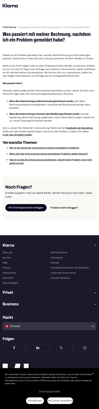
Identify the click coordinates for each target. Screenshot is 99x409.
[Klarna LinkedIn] (37, 348)
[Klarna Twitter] (61, 348)
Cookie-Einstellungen (49, 391)
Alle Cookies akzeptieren (60, 401)
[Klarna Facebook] (14, 348)
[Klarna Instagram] (84, 348)
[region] (49, 388)
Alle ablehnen (35, 401)
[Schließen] (93, 373)
